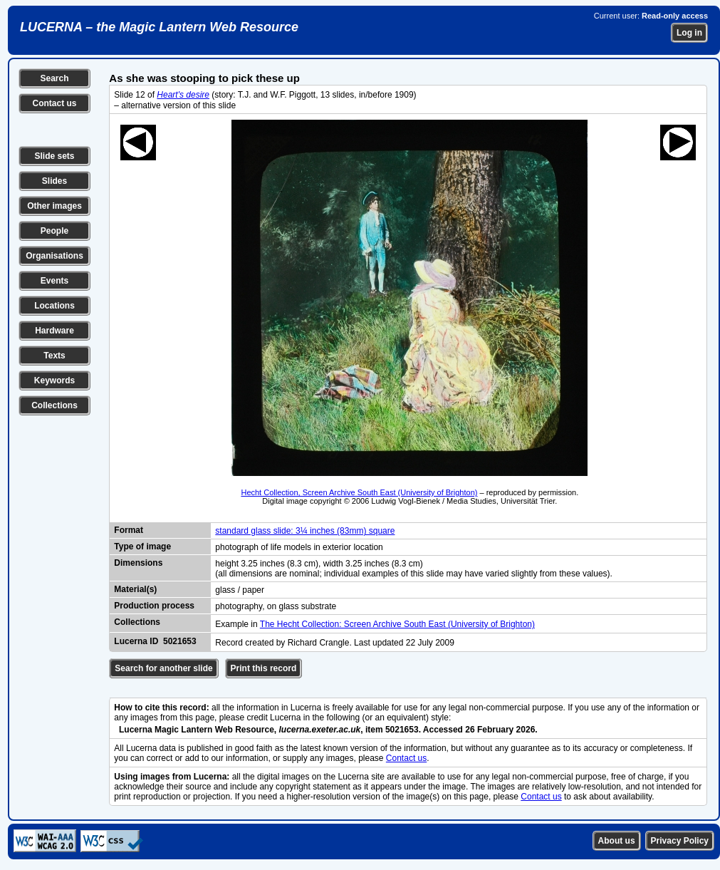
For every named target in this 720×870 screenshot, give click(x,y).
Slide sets (54, 156)
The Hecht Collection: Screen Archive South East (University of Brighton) (397, 624)
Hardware (54, 331)
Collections (54, 405)
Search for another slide (163, 668)
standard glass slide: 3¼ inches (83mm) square (305, 531)
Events (54, 281)
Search (54, 78)
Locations (54, 306)
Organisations (54, 256)
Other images (54, 206)
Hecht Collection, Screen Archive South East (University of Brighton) (359, 492)
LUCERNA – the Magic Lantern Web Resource (159, 27)
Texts (54, 356)
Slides (54, 181)
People (54, 231)
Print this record (264, 668)
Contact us (54, 103)
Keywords (54, 380)
